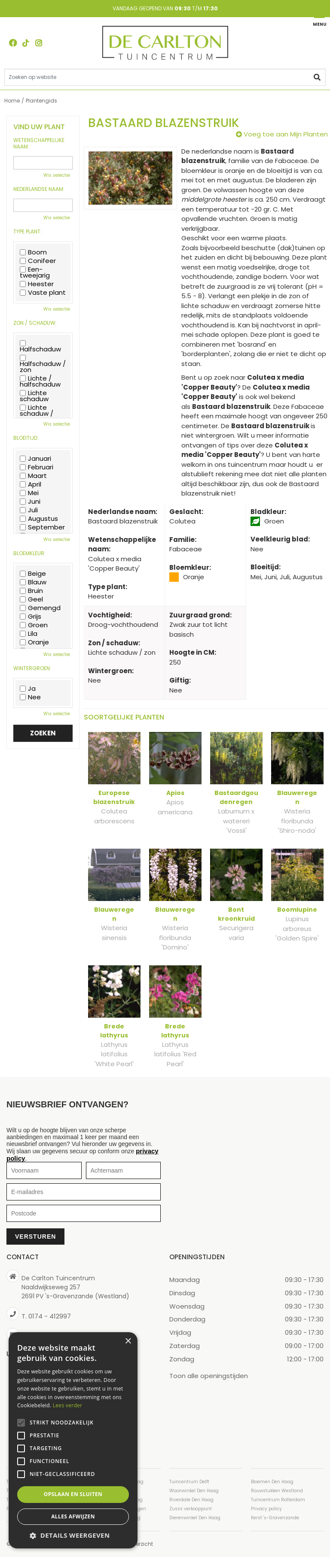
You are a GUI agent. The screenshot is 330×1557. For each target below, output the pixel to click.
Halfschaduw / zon (43, 364)
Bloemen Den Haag (272, 1481)
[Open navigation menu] (319, 17)
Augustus (39, 519)
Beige (33, 574)
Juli (29, 510)
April (30, 484)
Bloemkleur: (29, 553)
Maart (33, 476)
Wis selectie (56, 175)
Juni (30, 502)
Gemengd (40, 608)
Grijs (30, 617)
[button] (73, 1535)
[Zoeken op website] (165, 77)
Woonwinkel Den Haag (194, 1490)
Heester (37, 284)
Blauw (33, 582)
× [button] (128, 1341)
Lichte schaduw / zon (36, 414)
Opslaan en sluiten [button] (73, 1494)
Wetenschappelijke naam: (38, 143)
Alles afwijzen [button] (73, 1516)
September (42, 527)
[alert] (73, 1440)
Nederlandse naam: (38, 189)
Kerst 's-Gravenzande (275, 1518)
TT (25, 43)
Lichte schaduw (34, 396)
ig (38, 43)
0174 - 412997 (49, 1316)
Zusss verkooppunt (190, 1509)
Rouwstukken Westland (277, 1490)
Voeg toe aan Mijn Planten (286, 134)
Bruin (31, 591)
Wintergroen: (32, 668)
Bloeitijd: (26, 438)
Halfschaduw (40, 346)
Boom (33, 252)
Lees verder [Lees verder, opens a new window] (67, 1405)
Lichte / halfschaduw (40, 381)
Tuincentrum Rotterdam (278, 1500)
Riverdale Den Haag (191, 1500)
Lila (28, 634)
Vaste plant (43, 293)
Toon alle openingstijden (208, 1375)
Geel (31, 599)
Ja (28, 689)
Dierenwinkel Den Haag (194, 1518)
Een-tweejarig (35, 272)
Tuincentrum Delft (189, 1481)
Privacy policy (266, 1509)
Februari (36, 467)
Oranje (34, 642)
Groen (34, 625)
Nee (30, 697)
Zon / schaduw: (35, 323)
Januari (35, 459)
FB (13, 43)
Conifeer (38, 261)
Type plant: (27, 232)
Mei (29, 493)
